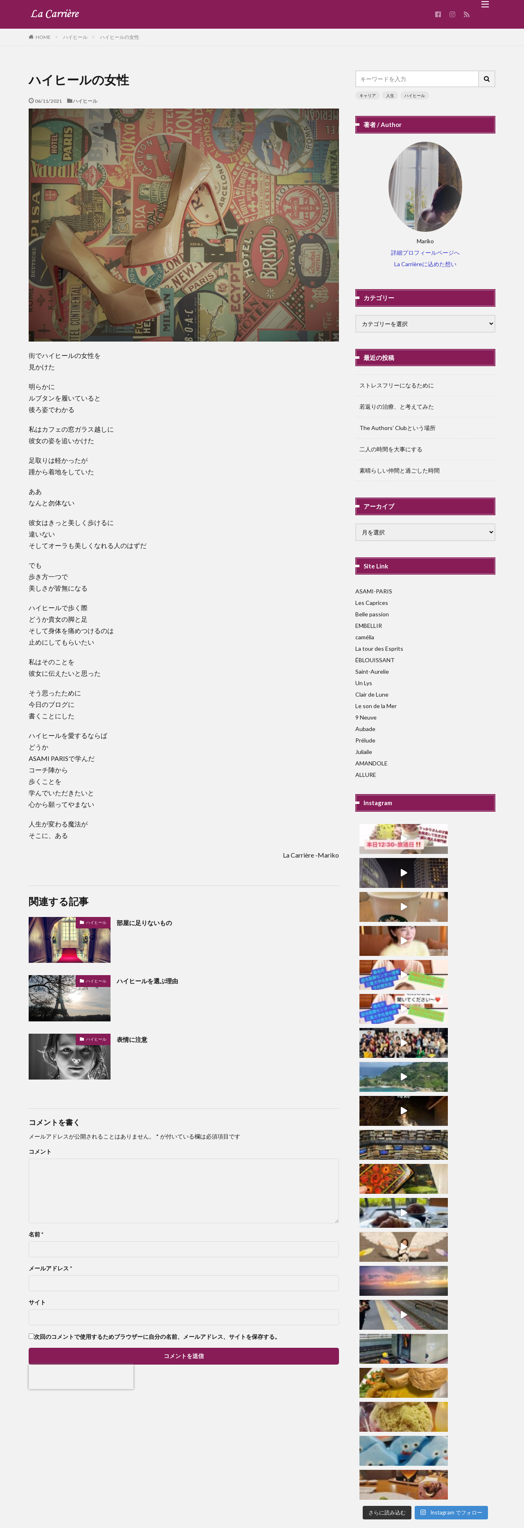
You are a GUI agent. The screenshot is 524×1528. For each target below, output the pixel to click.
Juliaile (363, 751)
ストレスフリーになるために (396, 385)
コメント (40, 1151)
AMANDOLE (371, 763)
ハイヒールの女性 (119, 37)
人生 (390, 95)
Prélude (365, 740)
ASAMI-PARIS (373, 591)
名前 (36, 1234)
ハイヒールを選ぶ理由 (153, 980)
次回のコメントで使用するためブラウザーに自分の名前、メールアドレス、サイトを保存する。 (157, 1337)
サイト (37, 1302)
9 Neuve (366, 717)
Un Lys (363, 682)
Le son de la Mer (376, 705)
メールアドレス (50, 1268)
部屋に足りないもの (150, 922)
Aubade (365, 728)
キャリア (367, 95)
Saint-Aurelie (372, 671)
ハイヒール (75, 37)
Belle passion (372, 614)
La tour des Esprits (379, 648)
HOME (43, 36)
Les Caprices (371, 602)
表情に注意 (135, 1039)
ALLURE (365, 774)
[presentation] (81, 1377)
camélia (364, 637)
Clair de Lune (371, 694)
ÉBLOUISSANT (375, 659)
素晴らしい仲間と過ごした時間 (399, 470)
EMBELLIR (368, 625)
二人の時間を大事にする (390, 449)
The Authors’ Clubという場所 (397, 427)
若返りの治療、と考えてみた (396, 406)
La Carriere (287, 1497)
